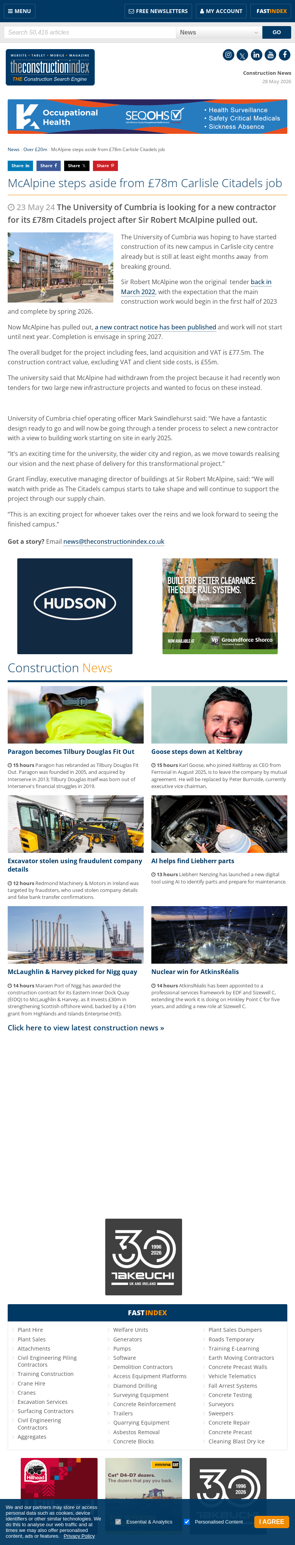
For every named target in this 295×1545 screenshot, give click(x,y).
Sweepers (221, 1413)
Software (124, 1357)
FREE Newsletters (162, 11)
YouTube (270, 55)
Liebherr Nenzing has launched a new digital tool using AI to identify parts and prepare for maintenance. (219, 878)
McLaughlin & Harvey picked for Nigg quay (72, 971)
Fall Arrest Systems (233, 1385)
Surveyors (221, 1404)
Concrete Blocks (133, 1441)
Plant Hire (30, 1329)
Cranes (27, 1392)
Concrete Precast (230, 1432)
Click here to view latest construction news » (86, 1027)
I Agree (271, 1522)
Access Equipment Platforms (150, 1376)
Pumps (122, 1348)
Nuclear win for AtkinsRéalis (195, 971)
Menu (23, 11)
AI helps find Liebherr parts (192, 861)
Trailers (123, 1413)
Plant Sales (32, 1339)
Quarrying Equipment (141, 1422)
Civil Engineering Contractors (39, 1424)
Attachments (34, 1348)
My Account (224, 11)
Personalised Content (213, 1522)
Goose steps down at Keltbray (196, 751)
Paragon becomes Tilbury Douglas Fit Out (71, 751)
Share (18, 165)
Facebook (284, 55)
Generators (127, 1339)
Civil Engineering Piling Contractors (47, 1361)
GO (277, 32)
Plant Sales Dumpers (235, 1329)
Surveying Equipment (141, 1395)
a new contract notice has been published (155, 327)
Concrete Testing (230, 1395)
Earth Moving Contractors (241, 1357)
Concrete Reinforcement (144, 1404)
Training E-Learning (234, 1348)
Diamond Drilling (135, 1385)
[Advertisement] (147, 1122)
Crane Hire (31, 1383)
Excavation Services (43, 1401)
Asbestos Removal (136, 1432)
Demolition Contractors (143, 1367)
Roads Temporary (231, 1339)
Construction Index (50, 67)
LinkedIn (256, 55)
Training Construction (46, 1373)
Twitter (242, 55)
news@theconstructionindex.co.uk (113, 541)
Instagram (228, 55)
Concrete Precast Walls (238, 1367)
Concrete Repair (229, 1422)
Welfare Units (130, 1329)
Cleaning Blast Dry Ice (237, 1441)
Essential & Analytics (143, 1522)
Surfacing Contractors (46, 1411)
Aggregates (32, 1436)
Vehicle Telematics (232, 1376)
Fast (272, 11)
